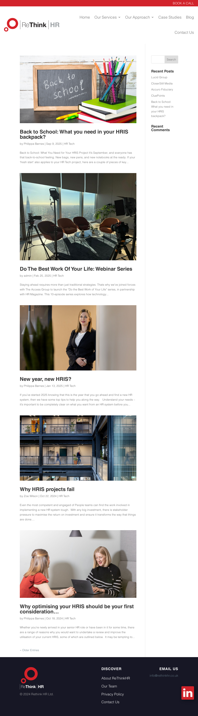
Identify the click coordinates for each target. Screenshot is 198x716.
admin (28, 275)
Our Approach (137, 17)
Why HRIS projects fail (47, 489)
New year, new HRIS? (45, 379)
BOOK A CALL (183, 3)
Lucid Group (159, 77)
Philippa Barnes (34, 144)
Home (85, 17)
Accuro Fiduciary (162, 89)
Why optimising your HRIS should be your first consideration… (77, 609)
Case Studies (170, 17)
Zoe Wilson (31, 496)
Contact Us (184, 32)
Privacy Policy (112, 694)
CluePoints (158, 95)
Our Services (105, 17)
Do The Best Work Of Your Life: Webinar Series (76, 269)
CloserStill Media (162, 83)
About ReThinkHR (115, 678)
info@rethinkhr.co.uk (164, 675)
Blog (190, 17)
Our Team (109, 686)
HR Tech (69, 144)
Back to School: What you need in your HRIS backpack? (74, 134)
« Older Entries (29, 650)
